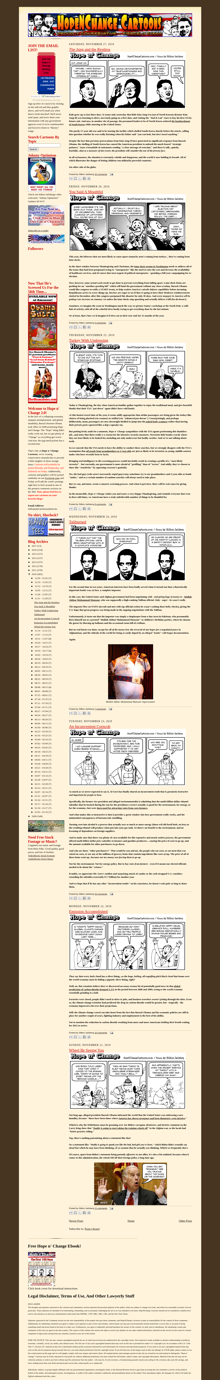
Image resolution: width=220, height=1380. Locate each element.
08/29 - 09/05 (41, 675)
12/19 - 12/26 (41, 582)
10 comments (101, 174)
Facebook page (52, 478)
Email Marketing (42, 100)
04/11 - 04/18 (41, 755)
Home (131, 1220)
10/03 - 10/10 (41, 655)
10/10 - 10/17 (41, 650)
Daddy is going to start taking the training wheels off (120, 1128)
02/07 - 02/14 (41, 792)
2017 (34, 546)
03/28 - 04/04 (41, 763)
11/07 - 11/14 (41, 634)
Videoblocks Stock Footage (41, 855)
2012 (34, 566)
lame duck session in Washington (151, 266)
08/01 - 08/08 (41, 691)
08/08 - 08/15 (41, 687)
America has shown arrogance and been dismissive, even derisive (151, 1118)
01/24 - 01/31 (41, 800)
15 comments (101, 894)
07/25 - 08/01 (41, 695)
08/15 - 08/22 (41, 683)
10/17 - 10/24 (41, 646)
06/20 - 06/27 (41, 715)
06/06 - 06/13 (41, 723)
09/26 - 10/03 (41, 659)
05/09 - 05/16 (41, 739)
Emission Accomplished (46, 622)
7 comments (100, 709)
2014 (34, 558)
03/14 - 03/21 (41, 771)
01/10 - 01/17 (41, 808)
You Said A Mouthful (44, 606)
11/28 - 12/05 (41, 594)
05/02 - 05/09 (41, 743)
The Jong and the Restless (46, 602)
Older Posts (185, 1220)
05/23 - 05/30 (41, 731)
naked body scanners (156, 421)
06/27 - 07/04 (41, 711)
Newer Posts (76, 1220)
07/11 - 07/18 (41, 703)
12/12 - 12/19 (41, 586)
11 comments (101, 1208)
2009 (34, 816)
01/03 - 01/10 (41, 812)
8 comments (100, 504)
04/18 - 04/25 (41, 751)
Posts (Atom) (92, 1228)
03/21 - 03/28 (41, 767)
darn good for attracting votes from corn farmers (122, 808)
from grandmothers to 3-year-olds (108, 451)
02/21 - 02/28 (41, 784)
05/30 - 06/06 (41, 727)
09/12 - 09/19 (41, 667)
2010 (34, 574)
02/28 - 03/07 (41, 779)
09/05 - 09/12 (41, 671)
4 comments (100, 323)
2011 (34, 570)
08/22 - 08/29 (41, 679)
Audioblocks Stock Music (40, 859)
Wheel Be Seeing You (45, 626)
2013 (34, 562)
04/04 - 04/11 (41, 759)
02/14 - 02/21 (41, 788)
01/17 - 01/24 (41, 804)
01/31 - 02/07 (41, 796)
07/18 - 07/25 (41, 699)
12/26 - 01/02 (41, 578)
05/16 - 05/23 (41, 735)
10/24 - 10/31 (41, 642)
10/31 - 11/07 (41, 638)
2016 (34, 550)
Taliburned (39, 614)
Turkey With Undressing (46, 610)
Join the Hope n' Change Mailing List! (46, 66)
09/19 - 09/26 (41, 663)
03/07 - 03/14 (41, 775)
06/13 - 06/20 (41, 719)
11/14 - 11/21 (41, 630)
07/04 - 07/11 (41, 707)
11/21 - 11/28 (41, 598)
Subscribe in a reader (38, 230)
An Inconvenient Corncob (46, 618)
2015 (34, 554)
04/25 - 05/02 (41, 747)
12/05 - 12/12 (41, 590)
